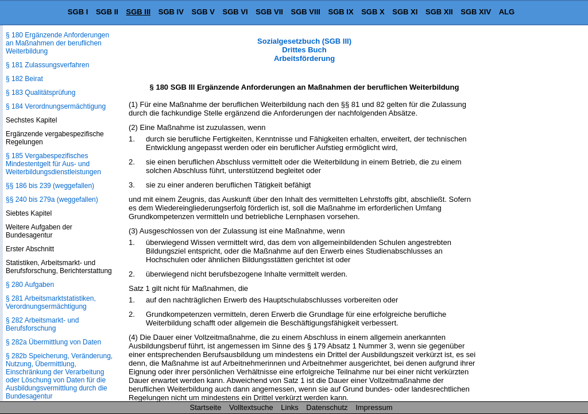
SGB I (78, 11)
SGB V (202, 11)
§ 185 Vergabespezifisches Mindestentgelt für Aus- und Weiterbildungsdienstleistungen (53, 164)
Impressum (373, 407)
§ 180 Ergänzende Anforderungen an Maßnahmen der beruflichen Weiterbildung (57, 43)
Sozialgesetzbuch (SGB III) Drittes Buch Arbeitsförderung (304, 50)
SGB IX (341, 11)
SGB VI (235, 11)
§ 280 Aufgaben (30, 285)
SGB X (372, 11)
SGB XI (404, 11)
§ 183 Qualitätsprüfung (40, 93)
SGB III (138, 11)
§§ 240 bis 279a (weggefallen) (52, 199)
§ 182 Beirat (24, 79)
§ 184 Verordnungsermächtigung (56, 106)
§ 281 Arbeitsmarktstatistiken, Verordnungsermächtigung (51, 302)
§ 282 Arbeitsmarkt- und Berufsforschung (42, 324)
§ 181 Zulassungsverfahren (47, 65)
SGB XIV (476, 11)
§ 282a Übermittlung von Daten (53, 342)
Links (289, 407)
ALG (506, 11)
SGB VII (269, 11)
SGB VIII (305, 11)
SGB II (107, 11)
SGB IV (171, 11)
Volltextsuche (251, 407)
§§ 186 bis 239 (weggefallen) (50, 186)
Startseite (206, 407)
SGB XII (439, 11)
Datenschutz (326, 407)
